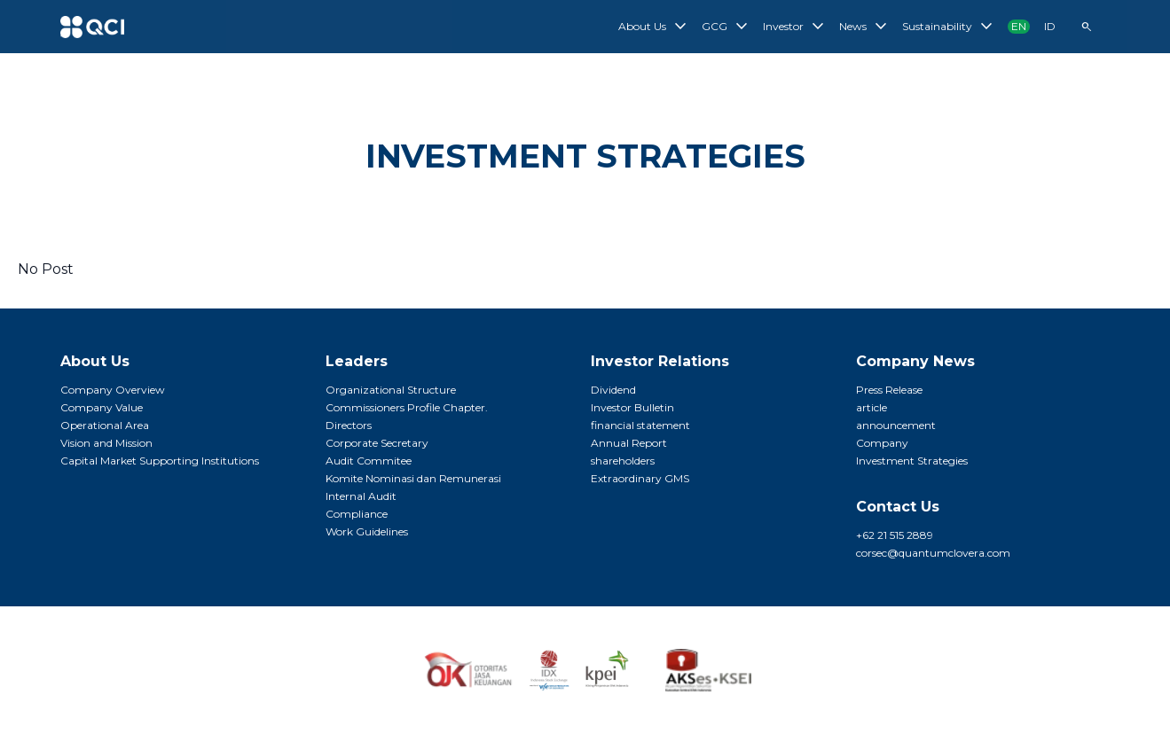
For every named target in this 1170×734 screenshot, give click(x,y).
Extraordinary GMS (640, 478)
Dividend (613, 389)
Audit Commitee (369, 460)
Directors (349, 425)
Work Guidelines (367, 531)
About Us (654, 26)
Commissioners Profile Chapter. (407, 407)
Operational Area (104, 425)
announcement (896, 425)
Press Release (889, 389)
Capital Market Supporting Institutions (159, 460)
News (865, 26)
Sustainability (949, 26)
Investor (795, 26)
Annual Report (629, 442)
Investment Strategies (912, 460)
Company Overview (112, 389)
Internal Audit (361, 496)
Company (882, 442)
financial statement (640, 425)
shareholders (623, 460)
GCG (727, 26)
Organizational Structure (391, 389)
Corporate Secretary (377, 442)
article (871, 407)
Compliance (357, 513)
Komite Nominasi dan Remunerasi (413, 478)
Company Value (101, 407)
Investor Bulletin (632, 407)
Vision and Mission (106, 442)
